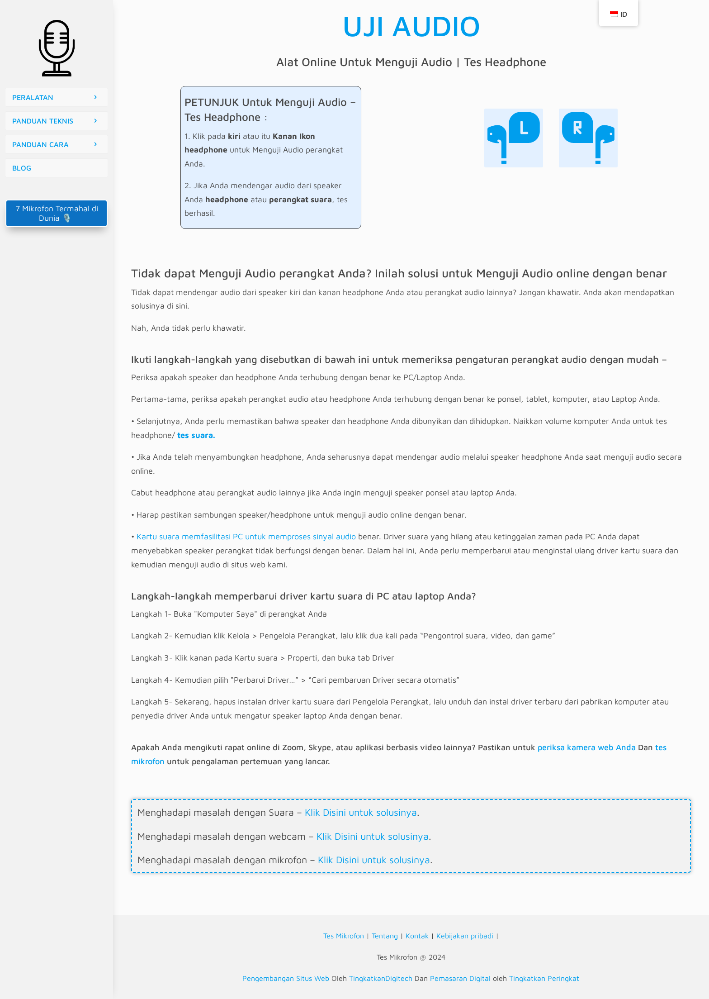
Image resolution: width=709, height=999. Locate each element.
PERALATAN (32, 97)
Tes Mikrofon (343, 936)
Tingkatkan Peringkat (544, 978)
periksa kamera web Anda (587, 747)
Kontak (417, 936)
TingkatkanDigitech (380, 978)
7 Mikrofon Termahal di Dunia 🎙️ (56, 213)
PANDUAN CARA (40, 144)
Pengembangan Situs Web (285, 978)
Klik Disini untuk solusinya (361, 812)
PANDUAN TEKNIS (42, 121)
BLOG (21, 168)
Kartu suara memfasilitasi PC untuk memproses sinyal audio (246, 536)
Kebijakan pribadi (464, 936)
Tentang (385, 936)
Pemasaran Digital (460, 978)
